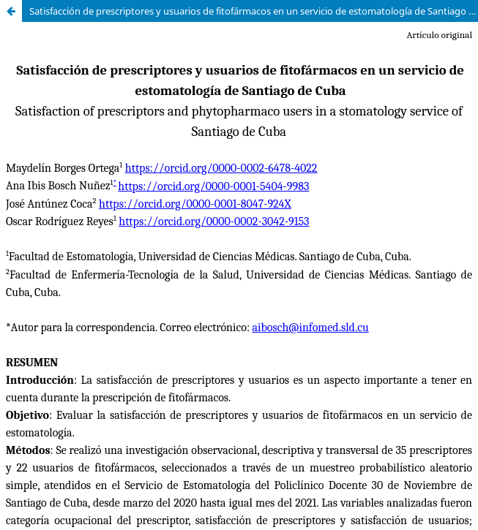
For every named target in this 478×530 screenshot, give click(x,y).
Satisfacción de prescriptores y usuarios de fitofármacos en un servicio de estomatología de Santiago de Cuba (253, 11)
